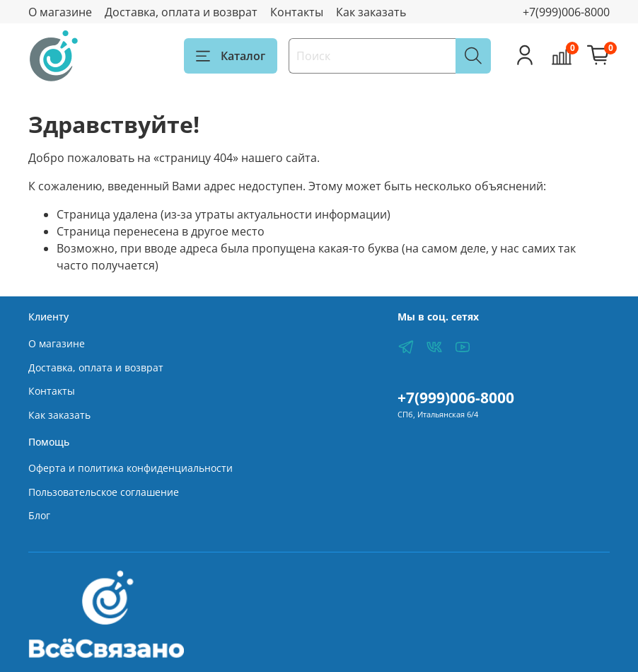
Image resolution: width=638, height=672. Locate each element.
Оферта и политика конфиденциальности (130, 468)
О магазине (60, 12)
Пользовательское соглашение (103, 492)
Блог (39, 515)
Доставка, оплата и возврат (181, 12)
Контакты (296, 12)
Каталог (230, 56)
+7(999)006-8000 (566, 12)
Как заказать (371, 12)
